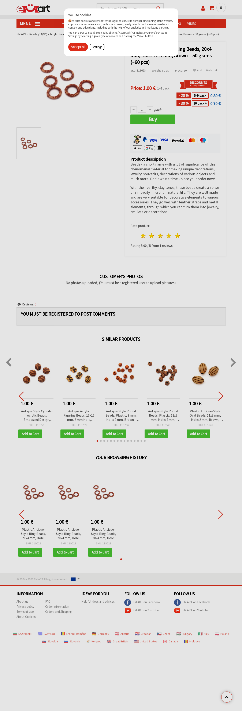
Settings (97, 47)
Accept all (78, 47)
